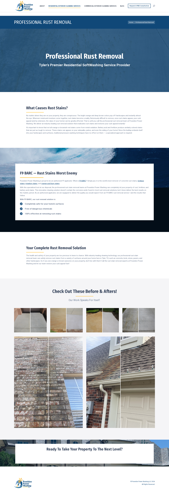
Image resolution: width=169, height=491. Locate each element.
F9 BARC (82, 181)
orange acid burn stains (50, 183)
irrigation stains (31, 183)
